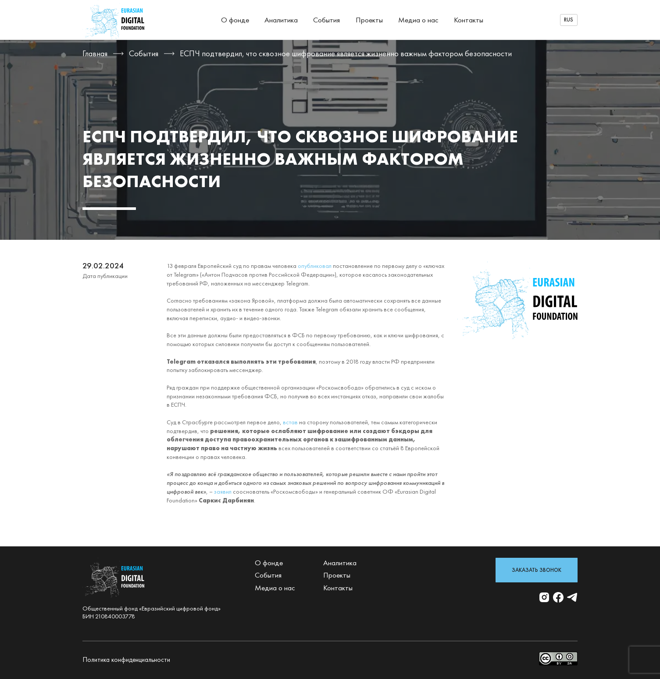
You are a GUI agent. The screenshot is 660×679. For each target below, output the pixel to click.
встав (290, 422)
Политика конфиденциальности (126, 659)
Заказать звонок (536, 570)
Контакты (468, 20)
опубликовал (315, 266)
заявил (223, 491)
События (326, 20)
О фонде (235, 20)
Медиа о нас (418, 20)
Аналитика (281, 20)
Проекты (369, 20)
